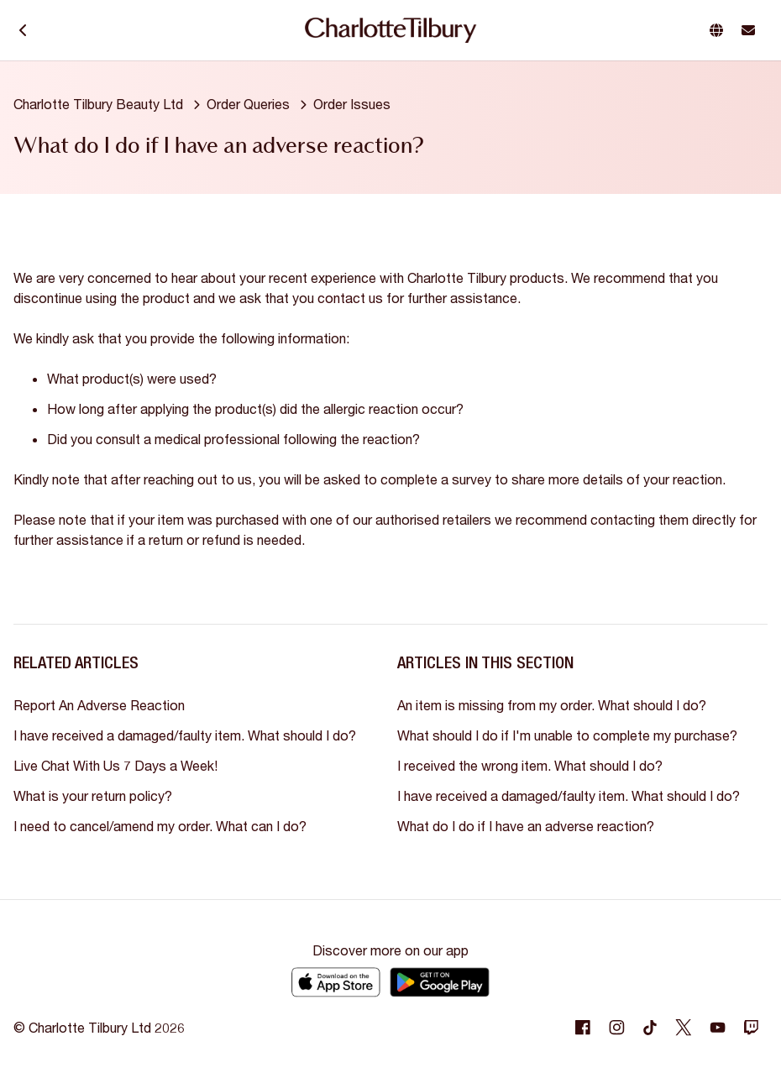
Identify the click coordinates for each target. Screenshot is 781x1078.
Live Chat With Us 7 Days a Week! (115, 765)
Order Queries (248, 104)
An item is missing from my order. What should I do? (551, 705)
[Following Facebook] (583, 1027)
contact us (351, 298)
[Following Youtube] (717, 1027)
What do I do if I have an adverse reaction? (525, 826)
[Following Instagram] (616, 1027)
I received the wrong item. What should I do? (530, 765)
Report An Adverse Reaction (99, 705)
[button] (720, 30)
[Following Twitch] (751, 1027)
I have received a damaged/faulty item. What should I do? (184, 735)
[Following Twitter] (683, 1027)
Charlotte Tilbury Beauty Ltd (98, 104)
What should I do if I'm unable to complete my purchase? (567, 735)
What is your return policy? (92, 795)
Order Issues (351, 104)
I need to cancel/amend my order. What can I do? (160, 826)
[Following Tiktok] (650, 1027)
